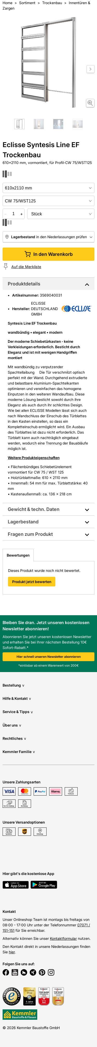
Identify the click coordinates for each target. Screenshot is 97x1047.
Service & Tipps (18, 712)
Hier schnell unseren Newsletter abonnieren (49, 657)
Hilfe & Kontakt (17, 698)
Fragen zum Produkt (30, 534)
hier (12, 952)
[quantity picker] (13, 214)
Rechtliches (14, 738)
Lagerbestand (23, 521)
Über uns (12, 725)
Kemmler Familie (19, 751)
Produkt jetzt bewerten (31, 581)
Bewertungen (18, 555)
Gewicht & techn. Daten (33, 509)
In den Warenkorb (48, 254)
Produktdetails (24, 283)
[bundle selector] (60, 214)
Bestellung (13, 685)
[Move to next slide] (90, 69)
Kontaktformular (63, 938)
